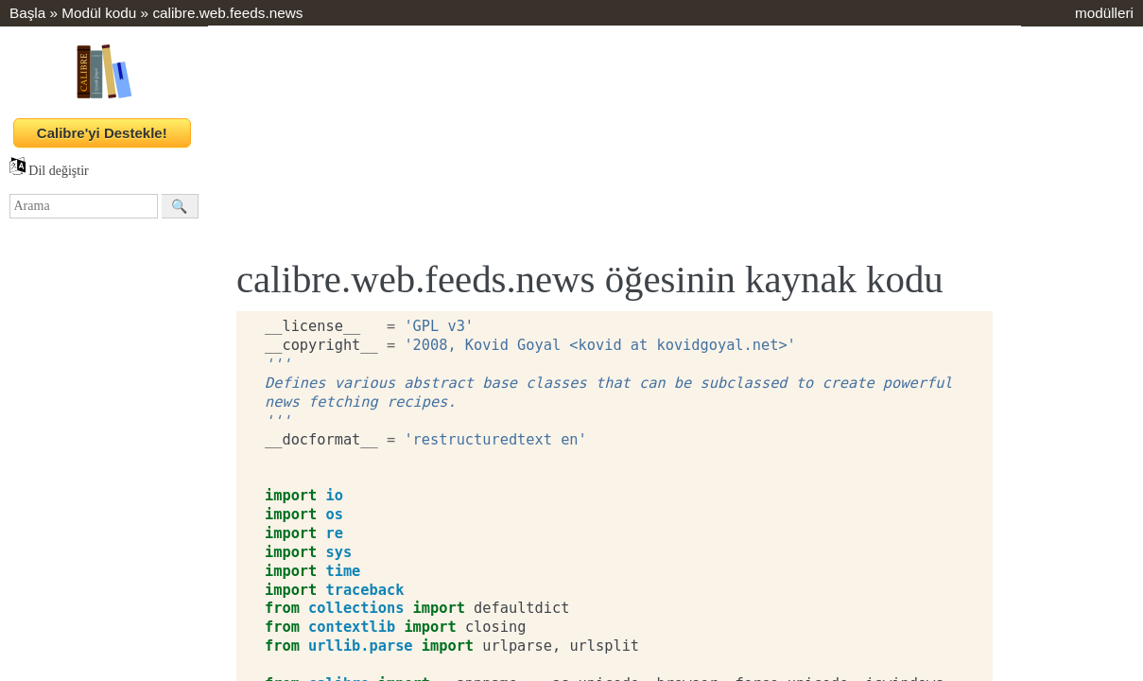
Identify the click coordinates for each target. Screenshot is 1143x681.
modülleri (1104, 13)
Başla (27, 13)
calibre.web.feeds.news (227, 13)
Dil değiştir (49, 171)
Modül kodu (98, 13)
